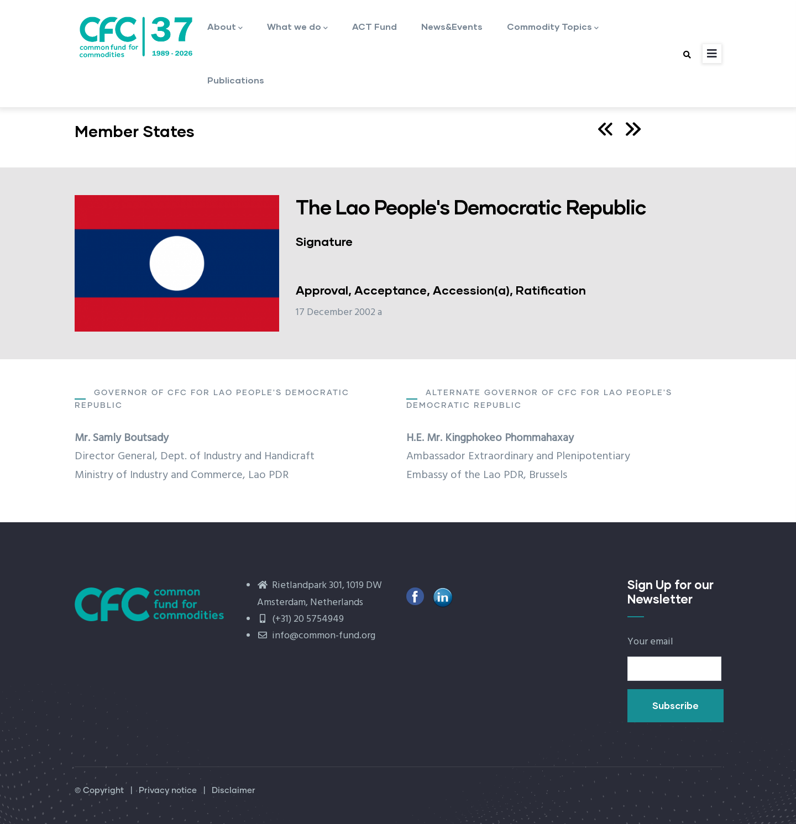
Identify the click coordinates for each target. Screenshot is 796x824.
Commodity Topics (553, 27)
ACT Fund (374, 26)
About (225, 27)
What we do (297, 27)
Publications (235, 80)
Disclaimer (233, 790)
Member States (135, 130)
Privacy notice (168, 790)
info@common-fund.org (316, 636)
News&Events (452, 26)
